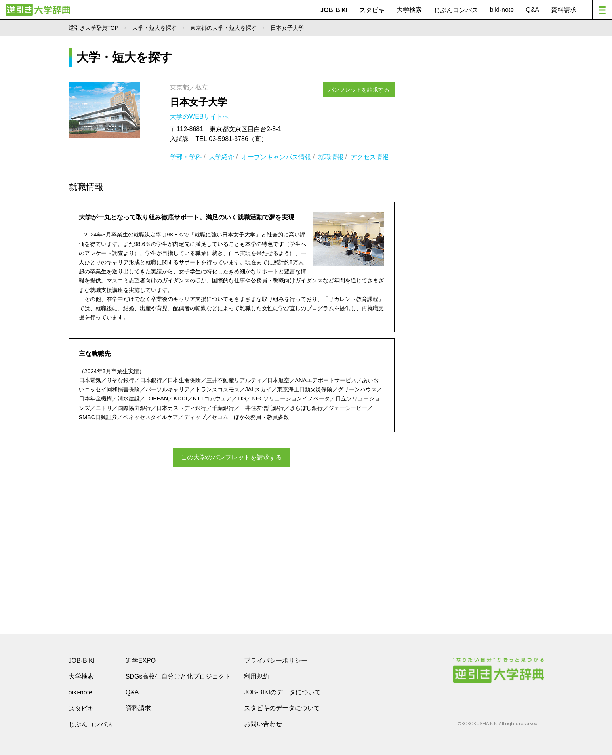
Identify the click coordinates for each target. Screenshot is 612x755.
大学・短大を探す (154, 28)
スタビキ (372, 10)
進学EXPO (141, 660)
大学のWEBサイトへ (200, 116)
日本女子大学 (198, 102)
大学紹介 (221, 157)
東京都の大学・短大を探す (223, 28)
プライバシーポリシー (275, 660)
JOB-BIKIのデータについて (282, 692)
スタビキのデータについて (282, 708)
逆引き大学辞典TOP (94, 28)
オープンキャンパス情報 (276, 157)
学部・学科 (186, 157)
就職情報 (330, 157)
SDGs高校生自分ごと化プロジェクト (178, 676)
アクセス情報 (370, 157)
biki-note (502, 9)
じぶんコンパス (456, 10)
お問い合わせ (263, 724)
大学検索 (409, 9)
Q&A (532, 9)
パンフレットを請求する (362, 88)
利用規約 (256, 676)
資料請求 (563, 9)
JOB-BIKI (333, 10)
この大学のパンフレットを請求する (231, 457)
